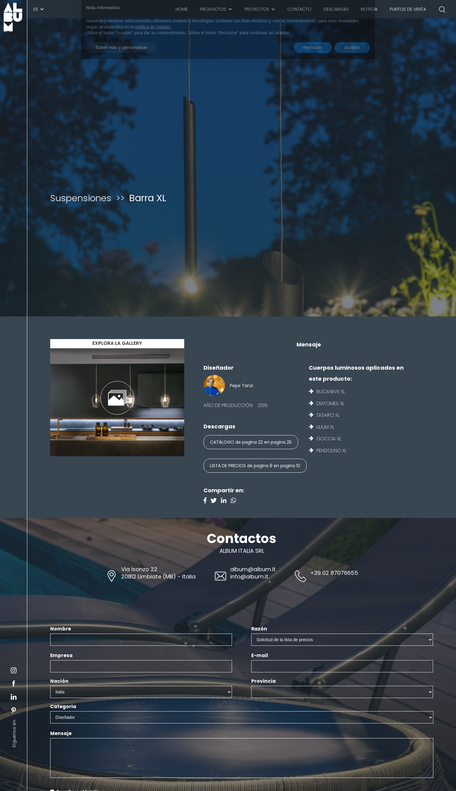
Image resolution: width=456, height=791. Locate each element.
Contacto (299, 9)
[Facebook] (207, 501)
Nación (59, 681)
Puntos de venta (408, 9)
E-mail (259, 655)
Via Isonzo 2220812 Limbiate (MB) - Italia (158, 572)
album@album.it (253, 569)
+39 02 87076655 (334, 573)
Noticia (369, 9)
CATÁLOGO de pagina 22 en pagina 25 (251, 442)
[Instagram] (235, 501)
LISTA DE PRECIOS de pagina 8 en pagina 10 (255, 466)
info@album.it (249, 576)
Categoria (63, 707)
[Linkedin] (226, 501)
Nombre (60, 629)
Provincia (263, 681)
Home (182, 9)
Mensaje (61, 733)
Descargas (336, 9)
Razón (259, 629)
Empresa (61, 655)
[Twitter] (216, 501)
